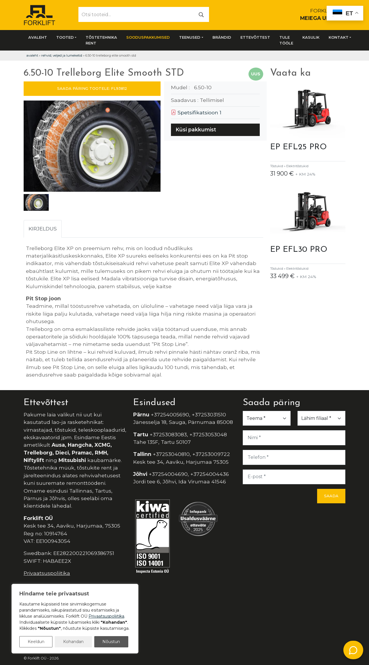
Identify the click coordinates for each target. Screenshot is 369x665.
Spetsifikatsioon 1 (196, 112)
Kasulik (310, 37)
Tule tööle (286, 40)
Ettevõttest (255, 37)
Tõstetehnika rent (101, 40)
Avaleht (37, 37)
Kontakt (339, 37)
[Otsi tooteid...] (136, 14)
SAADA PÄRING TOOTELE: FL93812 (92, 88)
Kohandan (73, 641)
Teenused (189, 37)
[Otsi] (201, 14)
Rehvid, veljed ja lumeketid (61, 55)
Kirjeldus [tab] (43, 229)
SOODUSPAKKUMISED (148, 37)
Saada (331, 495)
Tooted (65, 37)
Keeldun (36, 641)
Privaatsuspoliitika (47, 573)
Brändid (221, 37)
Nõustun (111, 641)
